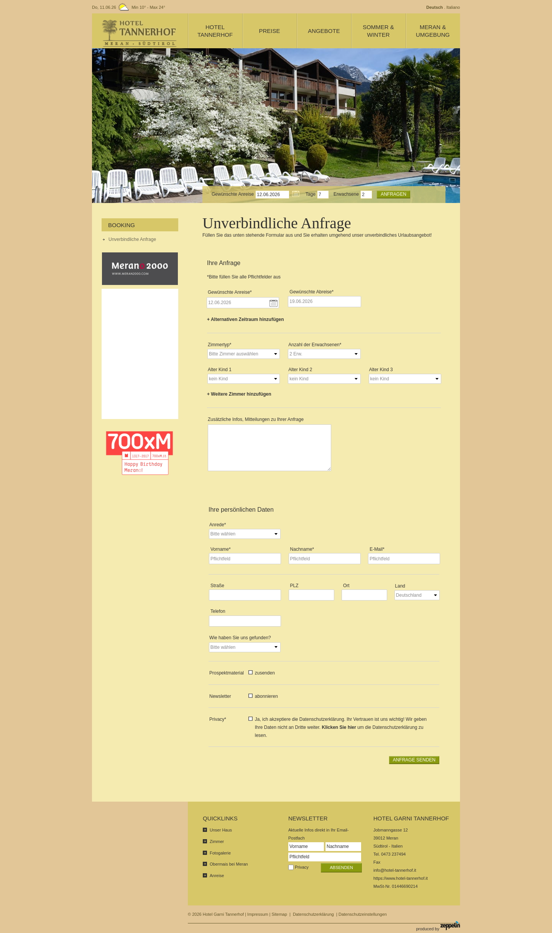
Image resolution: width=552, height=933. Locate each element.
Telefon (217, 611)
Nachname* (302, 549)
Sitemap (279, 914)
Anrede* (217, 524)
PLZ (294, 585)
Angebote (324, 31)
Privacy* (217, 719)
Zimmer (217, 841)
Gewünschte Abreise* (311, 292)
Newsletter (220, 696)
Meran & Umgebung (433, 31)
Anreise (217, 875)
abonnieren (266, 696)
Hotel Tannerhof (215, 31)
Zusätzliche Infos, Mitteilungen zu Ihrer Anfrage (256, 419)
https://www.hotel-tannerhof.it (400, 878)
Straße (217, 585)
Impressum (257, 914)
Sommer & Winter (378, 31)
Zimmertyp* (219, 344)
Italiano (453, 7)
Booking (121, 225)
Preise (269, 31)
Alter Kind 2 (300, 369)
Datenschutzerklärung (313, 914)
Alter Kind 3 (381, 369)
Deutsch (434, 7)
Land (400, 586)
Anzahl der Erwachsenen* (314, 344)
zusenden (265, 673)
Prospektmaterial (226, 673)
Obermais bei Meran (229, 864)
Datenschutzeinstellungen (362, 914)
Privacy (302, 867)
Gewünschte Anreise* (230, 292)
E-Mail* (377, 549)
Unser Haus (221, 830)
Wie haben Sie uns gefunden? (240, 637)
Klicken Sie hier (339, 727)
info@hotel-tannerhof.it (394, 870)
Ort (346, 585)
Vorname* (220, 549)
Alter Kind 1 (220, 369)
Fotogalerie (220, 853)
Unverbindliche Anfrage (132, 239)
